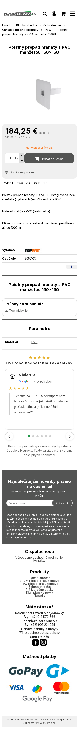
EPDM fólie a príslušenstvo (39, 581)
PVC (34, 342)
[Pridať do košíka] (49, 158)
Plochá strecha (39, 578)
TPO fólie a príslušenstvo (39, 583)
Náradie (40, 595)
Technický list (18, 310)
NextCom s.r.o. (47, 722)
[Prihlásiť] (54, 13)
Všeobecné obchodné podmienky (39, 557)
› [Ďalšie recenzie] (70, 436)
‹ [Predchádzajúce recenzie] (9, 436)
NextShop (45, 719)
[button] (44, 13)
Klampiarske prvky (39, 592)
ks (16, 158)
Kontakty (39, 560)
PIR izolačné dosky (40, 589)
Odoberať (62, 503)
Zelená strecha (39, 586)
